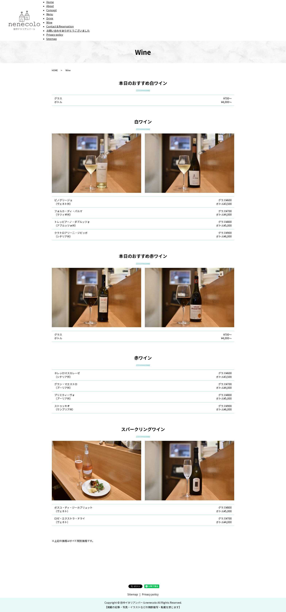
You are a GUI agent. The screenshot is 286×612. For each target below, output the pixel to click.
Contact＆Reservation (60, 26)
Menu (49, 14)
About (50, 6)
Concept (51, 10)
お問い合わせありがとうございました (68, 30)
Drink (49, 18)
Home (50, 2)
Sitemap (51, 39)
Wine (49, 22)
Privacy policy (54, 34)
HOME (55, 70)
